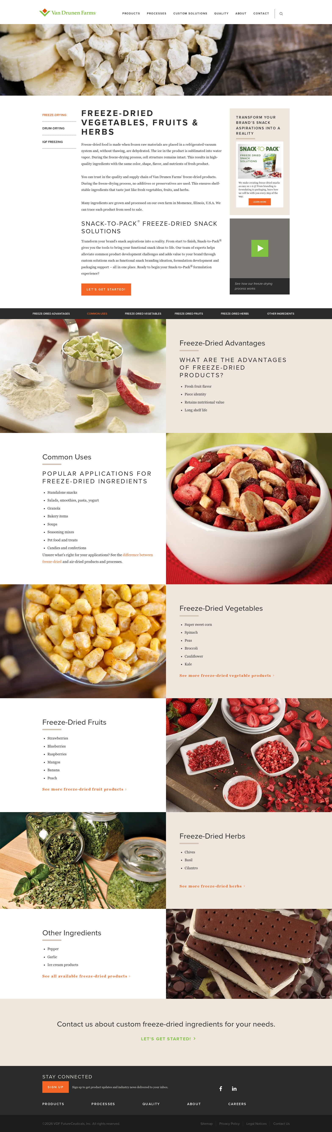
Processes (157, 13)
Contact (261, 13)
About (241, 13)
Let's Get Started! (106, 289)
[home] (67, 12)
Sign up (56, 1087)
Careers (237, 1104)
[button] (281, 15)
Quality (221, 13)
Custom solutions (190, 13)
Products (131, 13)
